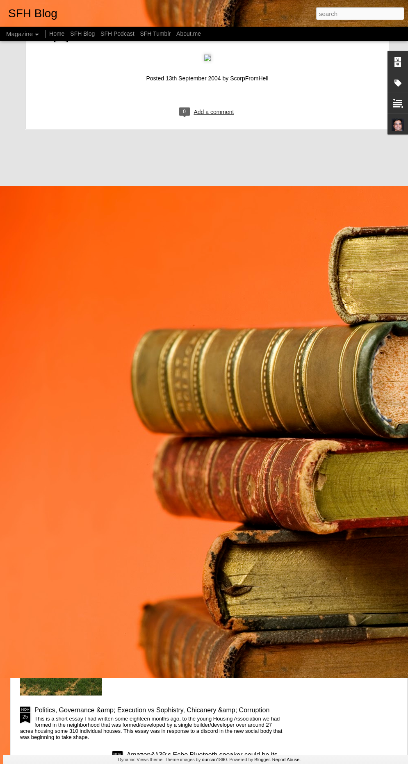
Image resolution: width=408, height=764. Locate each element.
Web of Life (143, 616)
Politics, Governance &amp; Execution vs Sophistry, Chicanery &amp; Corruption (151, 710)
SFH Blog (82, 33)
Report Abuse (286, 759)
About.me (188, 33)
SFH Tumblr (155, 33)
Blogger (261, 759)
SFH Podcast (117, 33)
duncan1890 (214, 759)
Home (56, 33)
